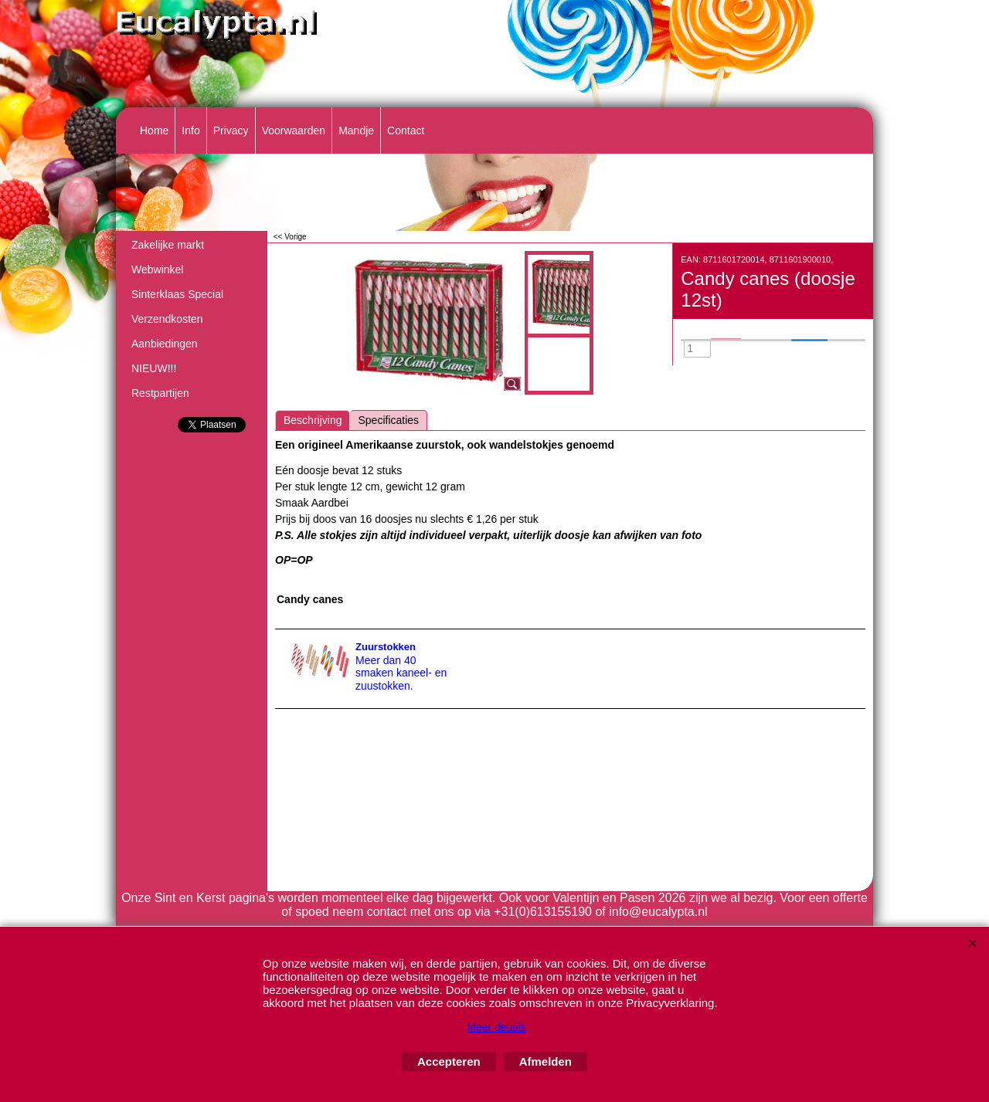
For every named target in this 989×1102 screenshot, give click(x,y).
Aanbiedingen (164, 343)
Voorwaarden (294, 130)
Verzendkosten (167, 319)
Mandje (356, 130)
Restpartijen (160, 393)
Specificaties (388, 420)
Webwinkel (157, 269)
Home (154, 130)
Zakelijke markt (167, 245)
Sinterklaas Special (177, 294)
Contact (405, 130)
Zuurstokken (385, 647)
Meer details (496, 1027)
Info (190, 130)
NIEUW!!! (153, 368)
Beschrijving (313, 420)
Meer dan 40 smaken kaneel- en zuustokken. (401, 673)
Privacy (231, 130)
